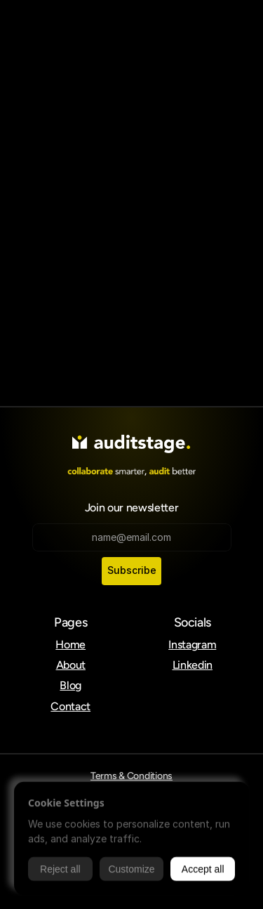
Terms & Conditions (131, 776)
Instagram (192, 644)
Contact (70, 706)
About (71, 665)
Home (70, 644)
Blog (70, 685)
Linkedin (193, 665)
